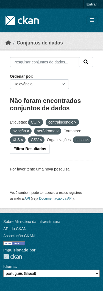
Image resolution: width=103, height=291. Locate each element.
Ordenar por (21, 76)
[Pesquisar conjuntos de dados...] (44, 62)
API (27, 198)
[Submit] (86, 62)
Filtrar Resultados (29, 149)
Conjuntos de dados (40, 43)
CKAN (12, 256)
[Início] (8, 43)
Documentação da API (56, 198)
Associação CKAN (19, 236)
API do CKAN (15, 228)
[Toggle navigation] (92, 20)
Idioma (9, 266)
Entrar (92, 4)
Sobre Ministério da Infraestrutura (31, 221)
